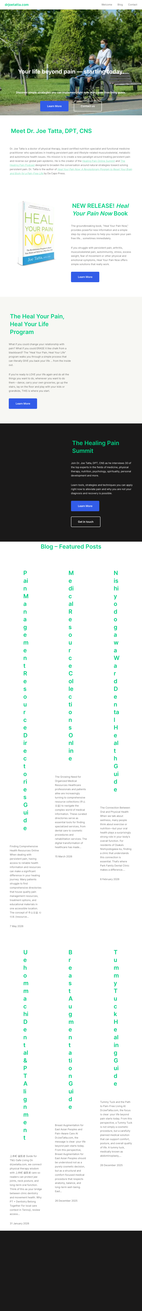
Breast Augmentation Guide (71, 1029)
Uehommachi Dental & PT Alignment (25, 1045)
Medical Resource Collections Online (71, 666)
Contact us (88, 106)
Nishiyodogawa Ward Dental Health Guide (116, 681)
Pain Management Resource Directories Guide (26, 700)
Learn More (54, 106)
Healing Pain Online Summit (98, 161)
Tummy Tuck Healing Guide (116, 1018)
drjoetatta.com (17, 5)
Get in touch (86, 521)
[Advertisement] (71, 38)
